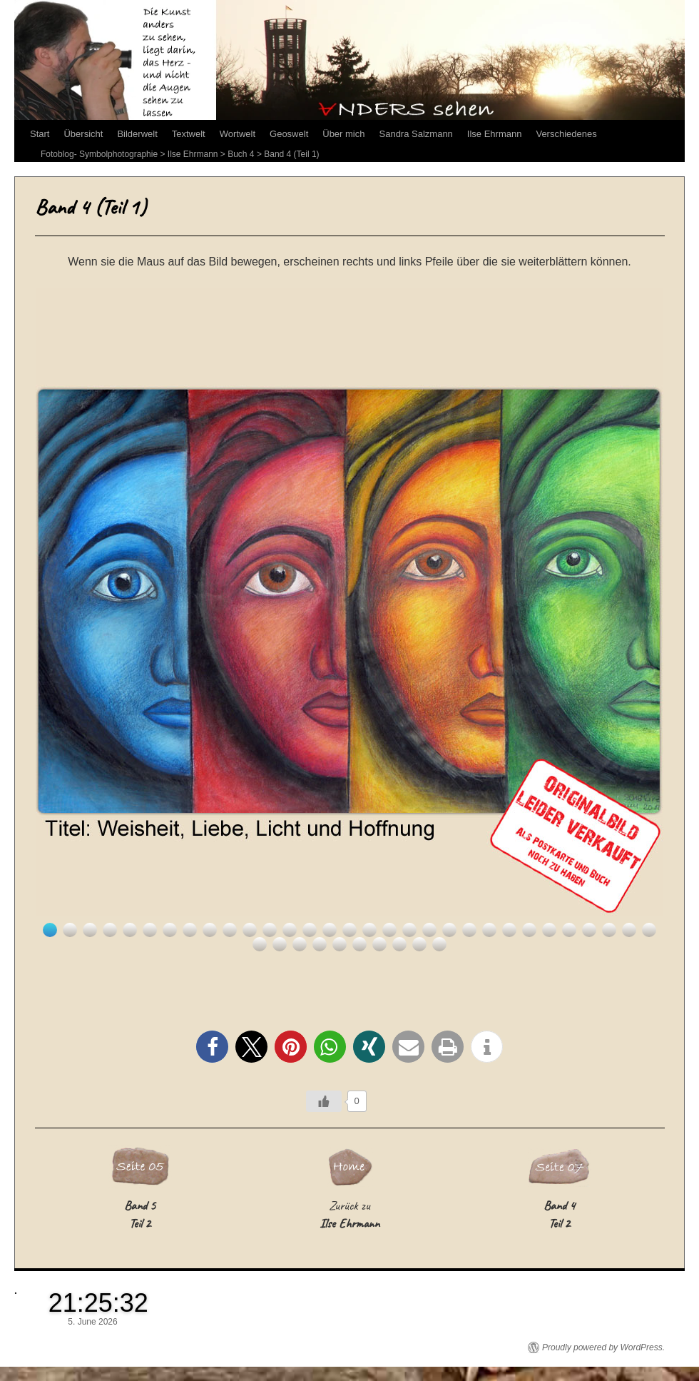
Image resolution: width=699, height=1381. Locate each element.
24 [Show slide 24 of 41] (509, 930)
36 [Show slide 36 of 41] (339, 944)
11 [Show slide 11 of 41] (250, 930)
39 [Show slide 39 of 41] (399, 944)
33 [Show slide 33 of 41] (279, 944)
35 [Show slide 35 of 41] (319, 944)
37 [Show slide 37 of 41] (359, 944)
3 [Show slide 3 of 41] (90, 930)
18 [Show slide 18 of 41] (389, 930)
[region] (349, 619)
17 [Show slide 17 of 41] (369, 930)
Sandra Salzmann (416, 133)
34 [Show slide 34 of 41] (299, 944)
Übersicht (83, 133)
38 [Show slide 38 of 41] (379, 944)
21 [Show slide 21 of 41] (449, 930)
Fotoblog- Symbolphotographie (99, 154)
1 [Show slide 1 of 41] (50, 930)
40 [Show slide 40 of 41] (419, 944)
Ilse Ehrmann (494, 133)
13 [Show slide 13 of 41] (289, 930)
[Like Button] (324, 1101)
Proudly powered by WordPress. (603, 1347)
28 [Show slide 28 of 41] (589, 930)
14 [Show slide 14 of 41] (309, 930)
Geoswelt (289, 133)
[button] (212, 1047)
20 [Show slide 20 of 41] (429, 930)
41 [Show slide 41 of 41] (439, 944)
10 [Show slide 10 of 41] (230, 930)
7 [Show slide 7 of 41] (170, 930)
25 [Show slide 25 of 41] (529, 930)
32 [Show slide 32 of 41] (259, 944)
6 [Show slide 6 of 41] (150, 930)
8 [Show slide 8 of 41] (190, 930)
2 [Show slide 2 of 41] (70, 930)
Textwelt (188, 133)
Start (39, 133)
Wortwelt (237, 133)
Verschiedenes (566, 133)
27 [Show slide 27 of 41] (569, 930)
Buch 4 (241, 154)
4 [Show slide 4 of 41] (110, 930)
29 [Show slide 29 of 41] (609, 930)
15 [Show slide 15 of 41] (329, 930)
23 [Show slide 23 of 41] (489, 930)
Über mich (343, 133)
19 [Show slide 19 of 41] (409, 930)
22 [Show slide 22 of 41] (469, 930)
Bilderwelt (137, 133)
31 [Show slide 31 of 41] (649, 930)
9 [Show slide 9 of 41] (210, 930)
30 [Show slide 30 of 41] (629, 930)
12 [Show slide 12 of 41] (269, 930)
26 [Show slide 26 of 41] (549, 930)
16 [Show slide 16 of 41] (349, 930)
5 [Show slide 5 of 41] (130, 930)
